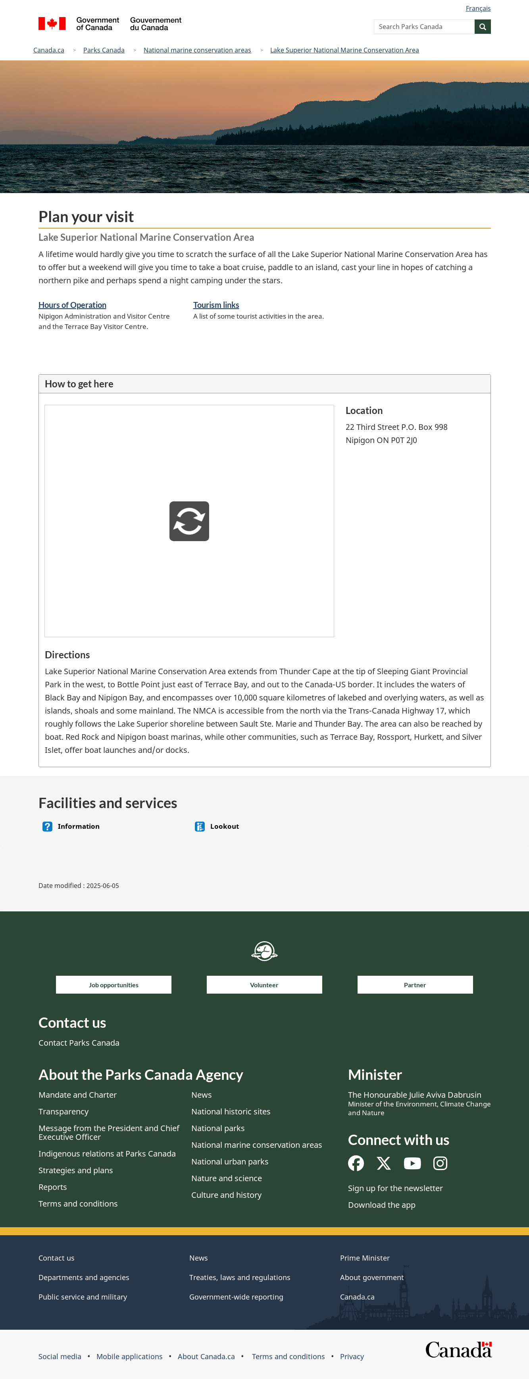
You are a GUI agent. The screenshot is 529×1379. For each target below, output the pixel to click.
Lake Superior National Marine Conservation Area (344, 50)
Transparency (63, 1111)
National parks (218, 1128)
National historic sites (231, 1111)
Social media (59, 1356)
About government (372, 1277)
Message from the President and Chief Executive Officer (108, 1132)
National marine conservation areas (197, 50)
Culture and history (226, 1194)
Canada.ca (48, 50)
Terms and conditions (78, 1203)
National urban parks (230, 1161)
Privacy (352, 1356)
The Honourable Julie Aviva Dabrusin (419, 1103)
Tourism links (216, 304)
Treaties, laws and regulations (239, 1277)
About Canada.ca (206, 1356)
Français (478, 8)
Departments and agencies (83, 1277)
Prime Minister (365, 1258)
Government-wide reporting (236, 1297)
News (201, 1094)
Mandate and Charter (77, 1094)
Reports (52, 1187)
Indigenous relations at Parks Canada (107, 1153)
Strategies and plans (75, 1170)
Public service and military (82, 1297)
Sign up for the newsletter (395, 1188)
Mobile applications (129, 1356)
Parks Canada (104, 50)
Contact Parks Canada (78, 1042)
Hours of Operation (72, 304)
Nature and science (226, 1178)
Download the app (382, 1204)
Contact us (56, 1258)
